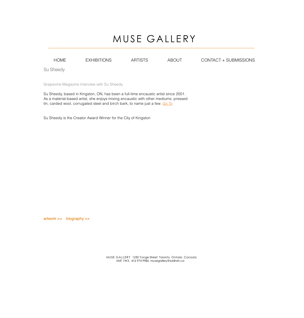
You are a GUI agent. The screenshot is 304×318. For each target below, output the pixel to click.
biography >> (78, 218)
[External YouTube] (107, 161)
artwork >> (53, 218)
